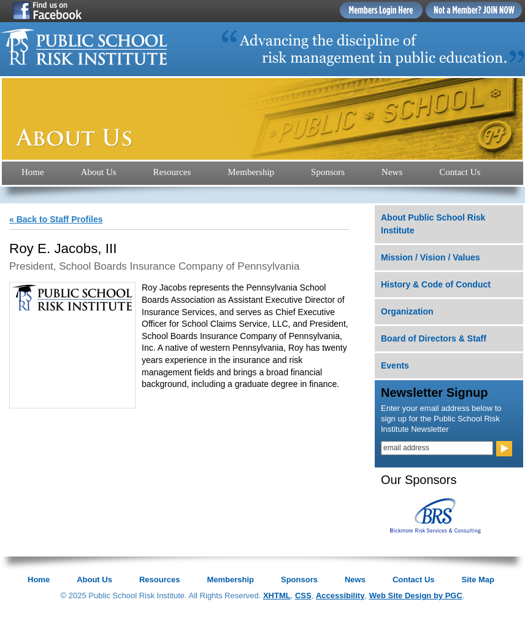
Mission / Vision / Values (430, 257)
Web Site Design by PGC (415, 595)
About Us (99, 172)
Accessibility (340, 595)
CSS (303, 595)
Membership (251, 172)
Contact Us (459, 172)
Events (395, 365)
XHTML (277, 595)
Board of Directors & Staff (433, 338)
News (391, 172)
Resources (172, 172)
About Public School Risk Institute (433, 224)
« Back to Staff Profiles (56, 219)
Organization (407, 311)
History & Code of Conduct (436, 284)
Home (32, 172)
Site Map (478, 579)
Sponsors (328, 172)
